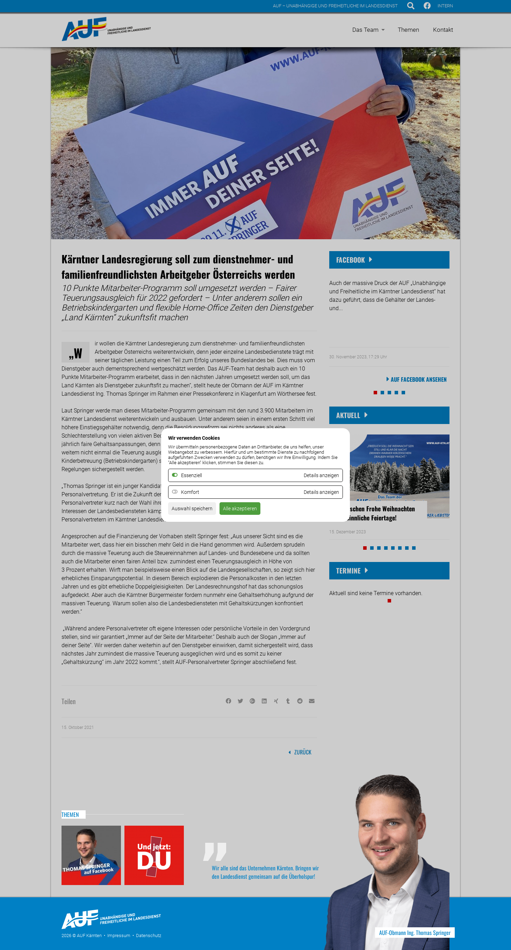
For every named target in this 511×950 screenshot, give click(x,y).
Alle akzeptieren (248, 510)
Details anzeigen (318, 492)
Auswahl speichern (195, 510)
